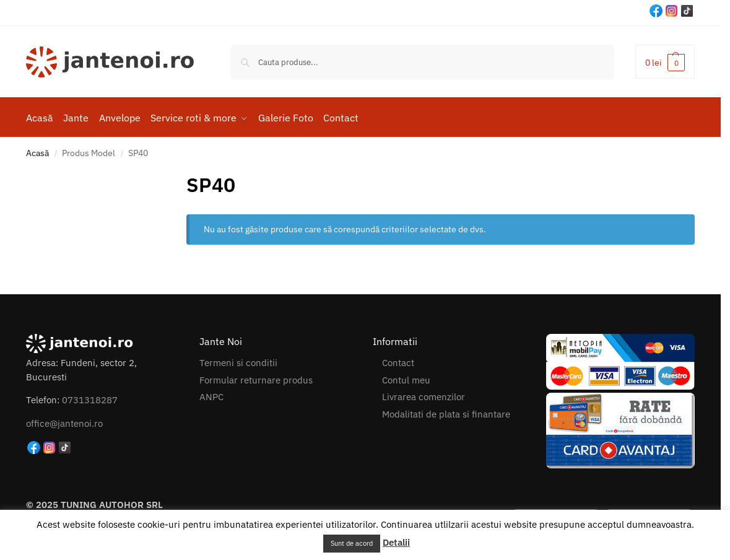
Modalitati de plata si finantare (446, 412)
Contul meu (406, 377)
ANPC (211, 395)
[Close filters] (177, 175)
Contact (398, 361)
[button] (665, 62)
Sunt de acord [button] (352, 543)
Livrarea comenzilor (423, 395)
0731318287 (90, 398)
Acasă (37, 151)
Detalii (396, 542)
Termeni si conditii (238, 361)
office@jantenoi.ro (64, 421)
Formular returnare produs (256, 377)
